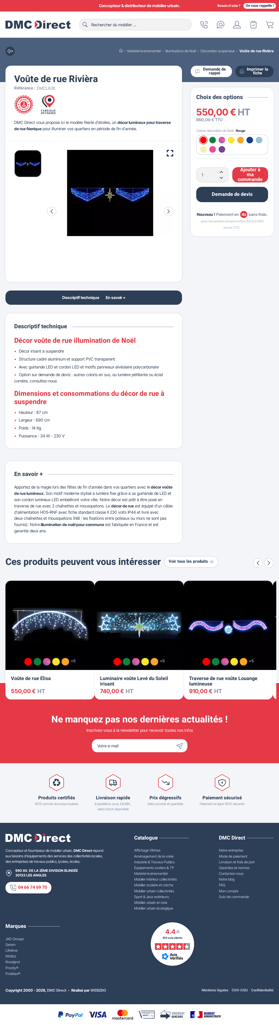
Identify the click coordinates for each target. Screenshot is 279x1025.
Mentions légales (215, 990)
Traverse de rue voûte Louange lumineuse (223, 681)
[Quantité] (212, 174)
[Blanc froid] (259, 140)
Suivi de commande (234, 897)
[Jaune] (231, 140)
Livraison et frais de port (237, 862)
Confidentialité (262, 990)
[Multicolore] (222, 140)
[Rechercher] (135, 24)
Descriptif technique (80, 297)
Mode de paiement (233, 856)
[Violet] (222, 149)
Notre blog (226, 879)
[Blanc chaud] (203, 149)
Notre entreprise (231, 850)
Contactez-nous (231, 873)
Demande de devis (232, 194)
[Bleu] (250, 140)
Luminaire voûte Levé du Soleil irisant (134, 681)
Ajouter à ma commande (250, 174)
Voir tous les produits (191, 561)
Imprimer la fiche (254, 71)
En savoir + (115, 297)
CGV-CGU (240, 990)
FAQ (222, 885)
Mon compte (228, 891)
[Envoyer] (180, 745)
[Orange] (240, 140)
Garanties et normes (234, 868)
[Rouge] (203, 140)
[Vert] (212, 140)
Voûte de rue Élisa (31, 678)
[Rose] (212, 149)
